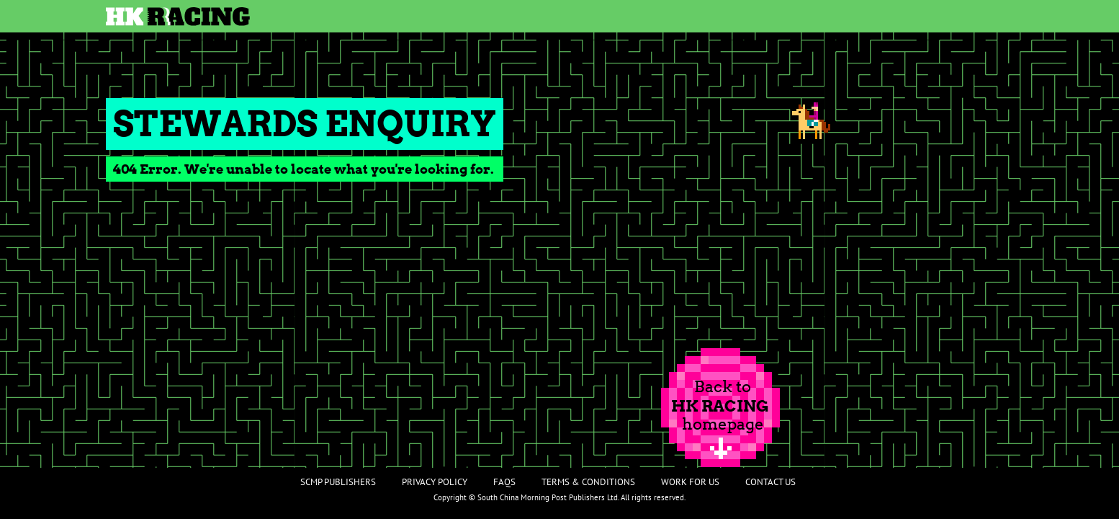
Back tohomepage (720, 405)
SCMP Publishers (338, 482)
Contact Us (770, 482)
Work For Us (690, 482)
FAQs (504, 482)
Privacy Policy (434, 482)
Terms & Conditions (588, 482)
